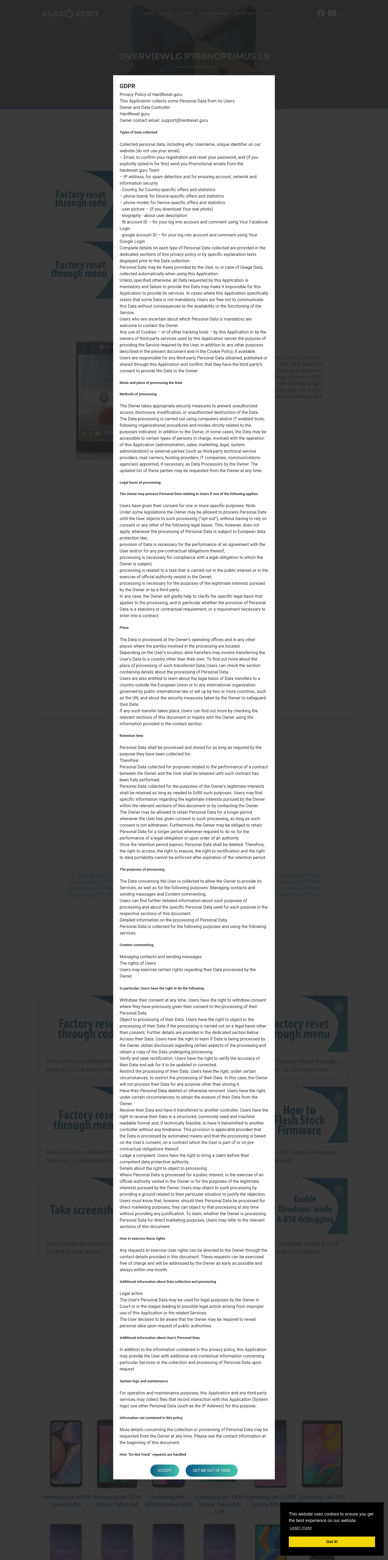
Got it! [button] (332, 1542)
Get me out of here (212, 1470)
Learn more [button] (301, 1527)
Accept (164, 1470)
